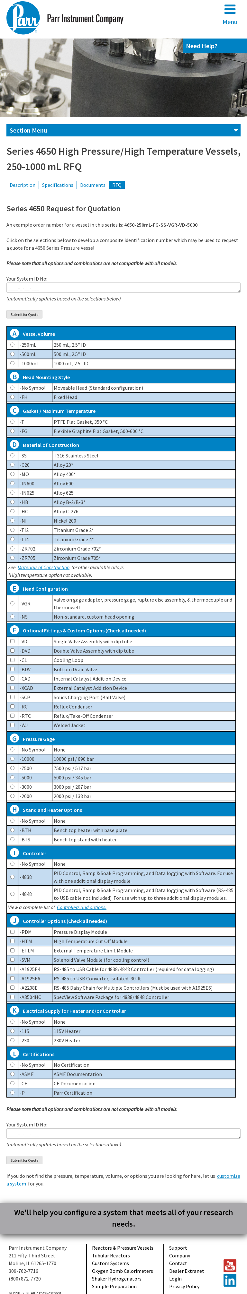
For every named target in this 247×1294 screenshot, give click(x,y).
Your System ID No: (123, 288)
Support (178, 1248)
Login (175, 1278)
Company (179, 1255)
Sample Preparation (114, 1286)
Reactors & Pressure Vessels (122, 1248)
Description (22, 185)
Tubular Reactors (111, 1255)
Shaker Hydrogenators (117, 1278)
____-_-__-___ (123, 287)
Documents (92, 185)
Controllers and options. (81, 907)
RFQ (117, 185)
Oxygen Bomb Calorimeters (122, 1271)
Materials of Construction (43, 567)
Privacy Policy (184, 1286)
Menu (230, 14)
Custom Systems (110, 1263)
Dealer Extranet (186, 1271)
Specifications (57, 185)
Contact (178, 1263)
